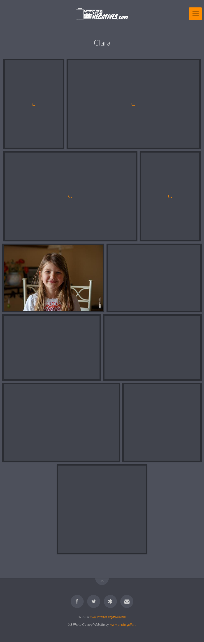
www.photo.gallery (122, 624)
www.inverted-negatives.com (108, 617)
